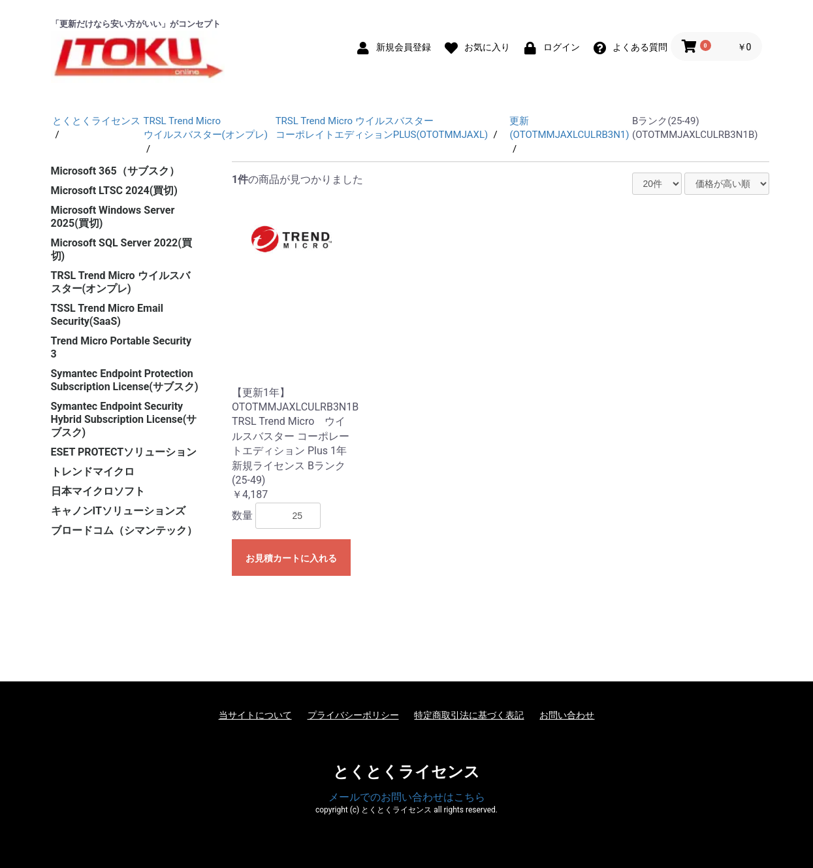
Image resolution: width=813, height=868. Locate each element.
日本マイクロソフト (98, 491)
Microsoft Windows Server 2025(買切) (113, 216)
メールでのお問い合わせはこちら (406, 797)
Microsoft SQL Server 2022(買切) (121, 249)
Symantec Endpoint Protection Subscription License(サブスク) (125, 380)
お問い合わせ (566, 715)
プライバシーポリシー (353, 715)
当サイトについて (255, 715)
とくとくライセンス (406, 772)
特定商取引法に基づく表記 (469, 715)
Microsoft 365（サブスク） (115, 171)
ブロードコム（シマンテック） (124, 530)
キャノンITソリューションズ (118, 511)
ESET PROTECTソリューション (124, 452)
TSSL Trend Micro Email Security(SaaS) (107, 314)
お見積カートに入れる (291, 558)
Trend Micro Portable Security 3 (121, 347)
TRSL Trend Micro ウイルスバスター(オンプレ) (120, 282)
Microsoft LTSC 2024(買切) (114, 190)
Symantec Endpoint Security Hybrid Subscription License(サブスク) (124, 419)
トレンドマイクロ (93, 471)
